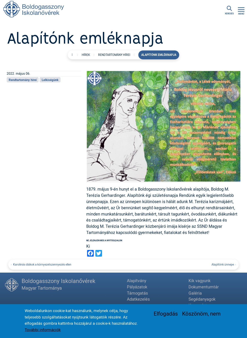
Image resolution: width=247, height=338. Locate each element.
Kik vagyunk (199, 280)
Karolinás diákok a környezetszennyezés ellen (42, 264)
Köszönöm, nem (201, 314)
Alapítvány (136, 280)
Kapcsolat (198, 305)
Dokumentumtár (204, 287)
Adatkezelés (138, 299)
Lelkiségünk (50, 80)
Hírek (86, 55)
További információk (43, 331)
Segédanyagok (202, 299)
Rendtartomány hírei (114, 55)
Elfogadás (166, 314)
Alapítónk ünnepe (223, 264)
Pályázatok (137, 287)
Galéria (195, 293)
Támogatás (137, 293)
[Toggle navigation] (241, 10)
